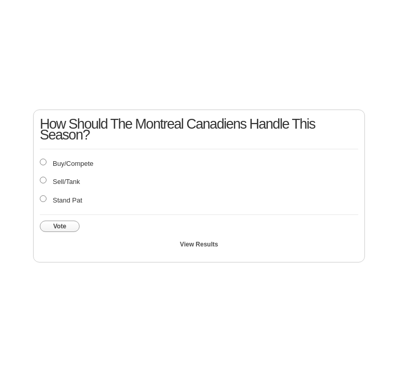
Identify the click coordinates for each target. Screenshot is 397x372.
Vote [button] (59, 226)
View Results (199, 244)
